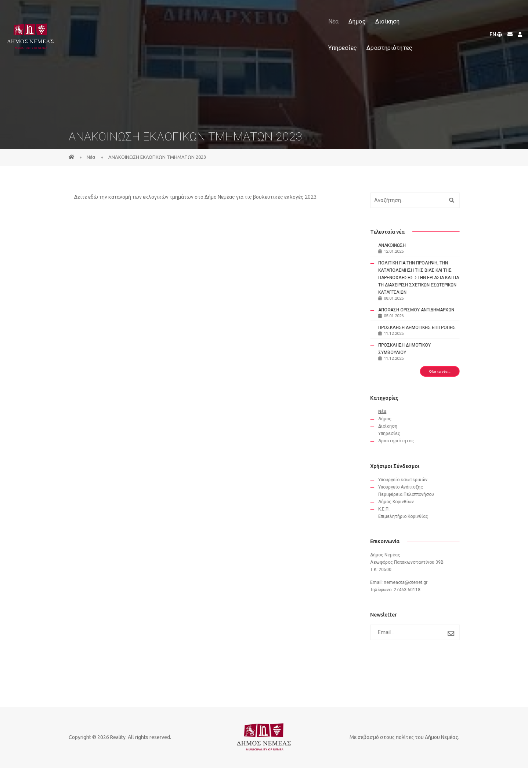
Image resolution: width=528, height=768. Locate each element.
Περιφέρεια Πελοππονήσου (410, 494)
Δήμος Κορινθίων (400, 501)
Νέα (186, 14)
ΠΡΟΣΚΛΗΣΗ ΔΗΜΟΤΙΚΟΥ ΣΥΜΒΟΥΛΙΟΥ (409, 349)
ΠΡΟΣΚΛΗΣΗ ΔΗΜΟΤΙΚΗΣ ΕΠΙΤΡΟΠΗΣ (421, 327)
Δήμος (210, 14)
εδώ (93, 197)
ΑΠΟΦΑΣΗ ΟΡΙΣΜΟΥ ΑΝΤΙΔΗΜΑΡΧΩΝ (421, 309)
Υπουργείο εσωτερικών (407, 479)
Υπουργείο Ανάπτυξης (405, 487)
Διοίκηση (240, 14)
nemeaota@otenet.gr (410, 582)
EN (494, 14)
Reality (118, 737)
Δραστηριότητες (324, 14)
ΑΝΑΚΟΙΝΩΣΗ (396, 245)
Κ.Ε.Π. (388, 509)
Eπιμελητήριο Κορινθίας (408, 516)
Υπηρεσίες (277, 14)
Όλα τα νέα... (444, 371)
